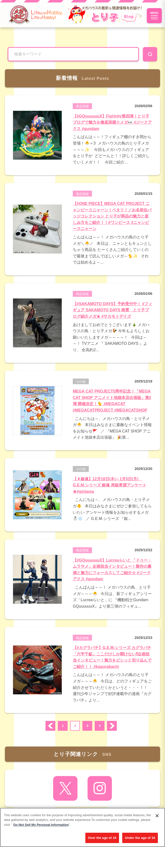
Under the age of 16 (140, 838)
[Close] (157, 815)
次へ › (111, 725)
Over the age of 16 (102, 838)
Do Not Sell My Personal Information (41, 825)
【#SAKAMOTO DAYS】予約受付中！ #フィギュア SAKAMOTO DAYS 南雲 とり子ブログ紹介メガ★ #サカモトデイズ (112, 310)
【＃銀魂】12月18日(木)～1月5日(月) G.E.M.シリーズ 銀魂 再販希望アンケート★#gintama (109, 485)
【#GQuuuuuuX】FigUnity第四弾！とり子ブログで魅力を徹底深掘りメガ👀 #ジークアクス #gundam (112, 122)
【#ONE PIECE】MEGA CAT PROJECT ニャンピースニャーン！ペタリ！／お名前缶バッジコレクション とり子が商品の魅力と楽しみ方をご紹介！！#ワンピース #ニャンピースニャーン (112, 216)
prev (50, 725)
